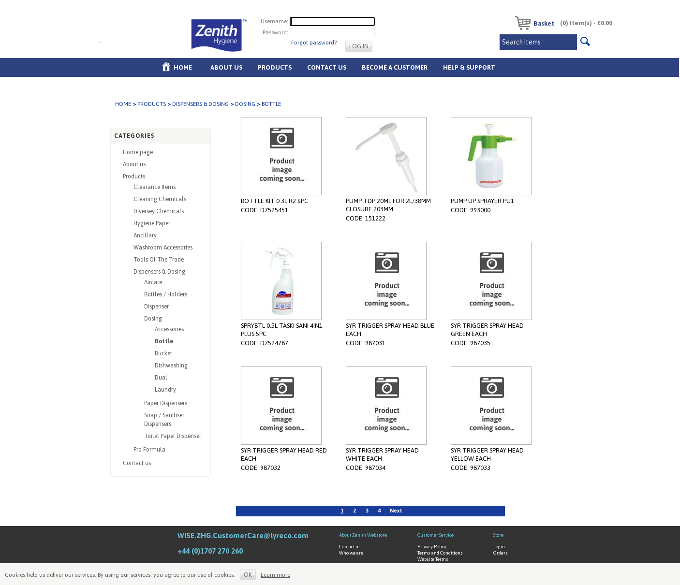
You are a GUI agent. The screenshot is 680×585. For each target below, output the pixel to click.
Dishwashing (171, 365)
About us (226, 67)
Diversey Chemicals (158, 211)
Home (183, 67)
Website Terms (432, 559)
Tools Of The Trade (158, 259)
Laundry (165, 389)
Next (396, 510)
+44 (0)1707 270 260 (210, 551)
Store (498, 535)
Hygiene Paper (151, 223)
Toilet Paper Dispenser (172, 436)
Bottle (164, 341)
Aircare (153, 282)
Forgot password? (314, 42)
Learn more (275, 574)
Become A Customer (395, 67)
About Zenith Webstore (363, 535)
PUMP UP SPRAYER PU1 (482, 201)
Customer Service (435, 535)
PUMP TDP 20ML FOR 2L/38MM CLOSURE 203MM (388, 205)
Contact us (137, 463)
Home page (138, 152)
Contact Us (326, 67)
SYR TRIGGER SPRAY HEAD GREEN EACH (487, 329)
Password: (275, 32)
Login (499, 546)
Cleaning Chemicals (159, 199)
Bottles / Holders (165, 294)
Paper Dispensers (165, 403)
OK (248, 574)
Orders (500, 553)
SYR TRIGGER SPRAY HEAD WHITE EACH (382, 454)
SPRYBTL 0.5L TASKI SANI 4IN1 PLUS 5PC (282, 329)
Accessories (169, 329)
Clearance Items (154, 187)
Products (275, 67)
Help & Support (469, 67)
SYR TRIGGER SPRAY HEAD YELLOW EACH (487, 454)
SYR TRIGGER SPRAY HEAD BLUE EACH (390, 329)
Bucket (163, 353)
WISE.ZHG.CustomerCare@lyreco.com (243, 535)
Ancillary (145, 235)
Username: (274, 21)
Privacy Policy (431, 546)
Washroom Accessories (162, 247)
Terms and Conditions (440, 553)
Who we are (351, 553)
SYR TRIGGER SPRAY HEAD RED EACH (284, 454)
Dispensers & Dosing (200, 104)
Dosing (245, 104)
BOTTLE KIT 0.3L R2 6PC (274, 201)
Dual (161, 377)
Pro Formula (149, 449)
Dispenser (156, 306)
